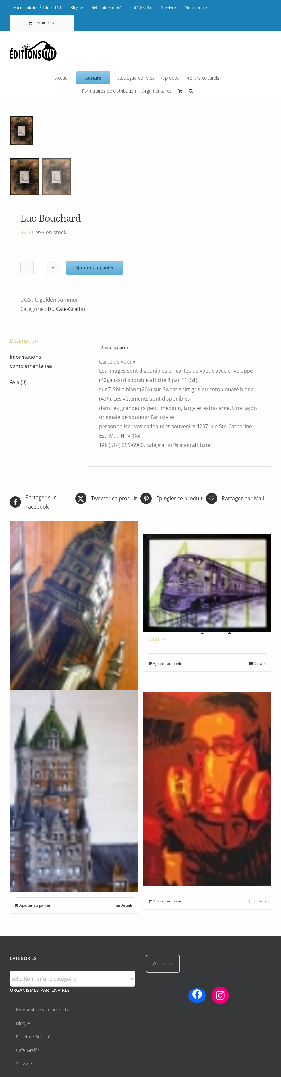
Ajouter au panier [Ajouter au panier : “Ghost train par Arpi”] (168, 663)
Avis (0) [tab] (18, 381)
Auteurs (162, 963)
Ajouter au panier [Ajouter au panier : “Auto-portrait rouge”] (168, 901)
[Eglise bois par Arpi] (74, 607)
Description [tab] (24, 340)
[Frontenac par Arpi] (74, 791)
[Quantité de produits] (39, 267)
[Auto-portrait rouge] (207, 789)
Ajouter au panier (94, 268)
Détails (260, 663)
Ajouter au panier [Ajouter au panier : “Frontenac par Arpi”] (34, 905)
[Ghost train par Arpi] (207, 583)
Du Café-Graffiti (66, 308)
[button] (191, 90)
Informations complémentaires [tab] (31, 361)
